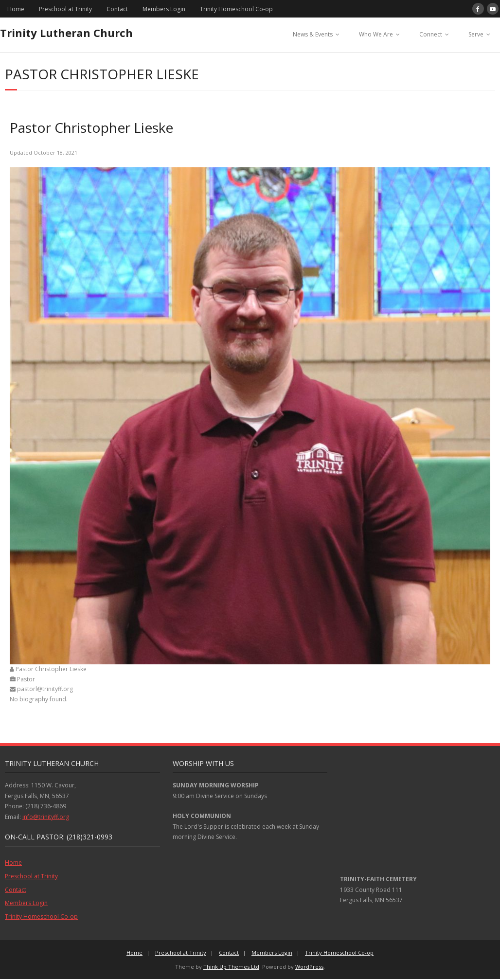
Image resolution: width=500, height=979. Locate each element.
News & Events (313, 34)
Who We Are (376, 34)
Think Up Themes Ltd (231, 966)
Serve (475, 34)
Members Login (164, 9)
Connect (430, 34)
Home (15, 9)
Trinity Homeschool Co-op (236, 9)
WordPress (309, 966)
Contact (117, 9)
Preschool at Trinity (65, 9)
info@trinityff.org (45, 817)
